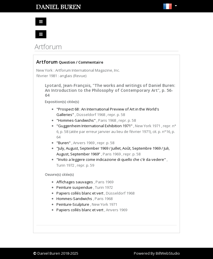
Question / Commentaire (81, 62)
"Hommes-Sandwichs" (76, 120)
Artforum (47, 62)
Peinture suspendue (74, 187)
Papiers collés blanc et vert (79, 193)
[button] (170, 8)
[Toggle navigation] (40, 22)
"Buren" (63, 142)
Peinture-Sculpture (72, 204)
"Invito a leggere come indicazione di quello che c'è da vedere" (111, 159)
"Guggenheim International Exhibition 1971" (94, 125)
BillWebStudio (168, 253)
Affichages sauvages (74, 181)
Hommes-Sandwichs (74, 198)
